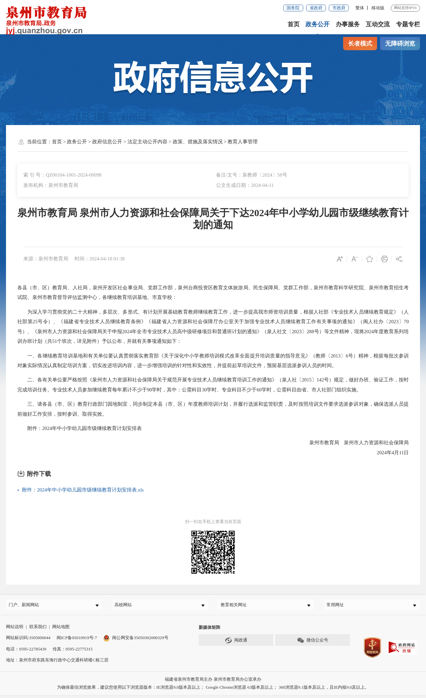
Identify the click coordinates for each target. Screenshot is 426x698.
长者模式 (360, 43)
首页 (294, 24)
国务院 (293, 7)
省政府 (316, 7)
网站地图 (61, 629)
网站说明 (14, 629)
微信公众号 (312, 643)
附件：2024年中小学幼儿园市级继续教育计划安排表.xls (82, 489)
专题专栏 (408, 24)
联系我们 (38, 629)
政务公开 (317, 24)
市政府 (338, 7)
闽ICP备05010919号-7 (77, 640)
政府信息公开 (107, 141)
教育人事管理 (243, 141)
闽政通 (236, 643)
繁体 (359, 7)
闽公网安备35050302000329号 (135, 640)
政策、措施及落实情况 (198, 141)
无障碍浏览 (400, 43)
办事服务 (348, 24)
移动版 (377, 7)
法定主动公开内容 (147, 141)
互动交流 (378, 24)
